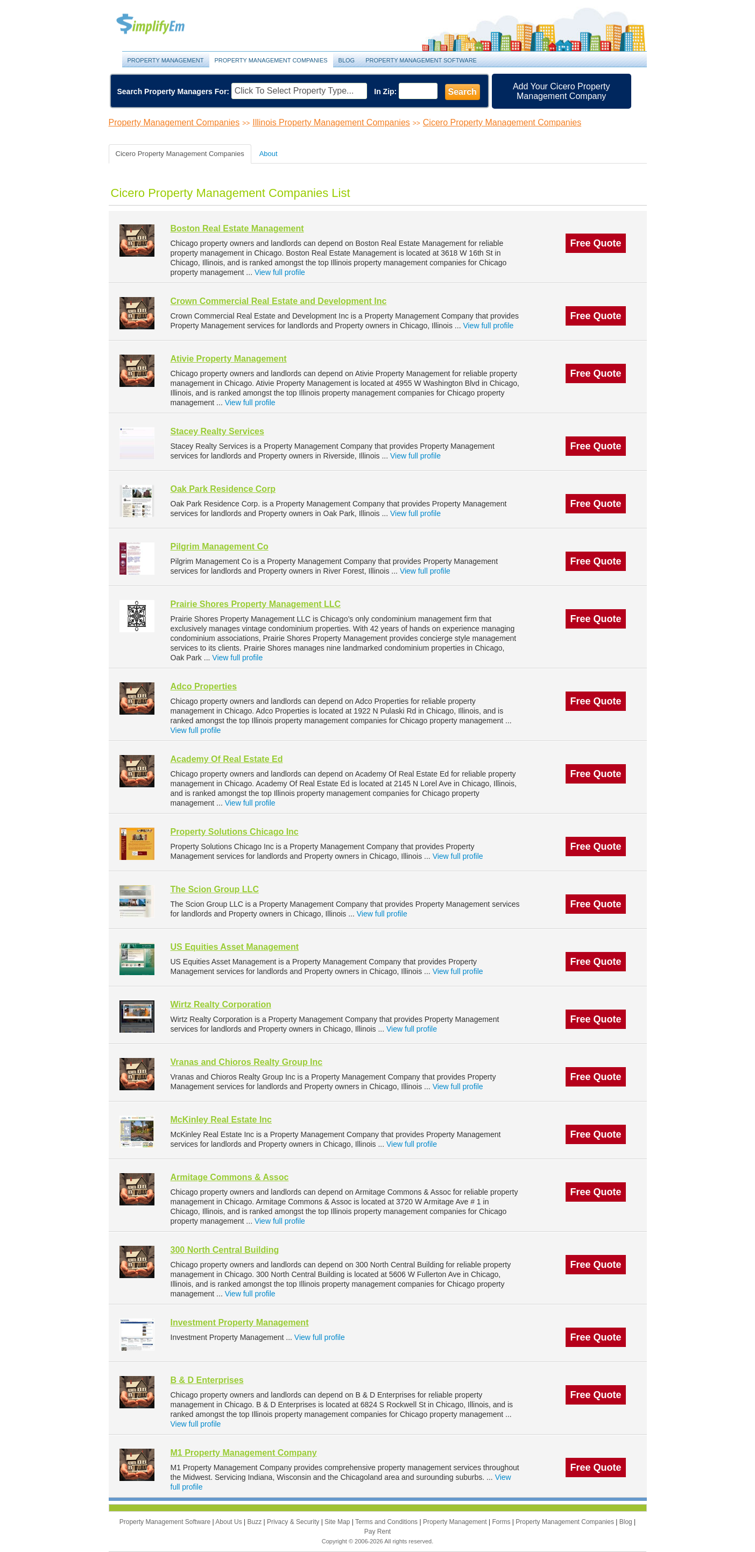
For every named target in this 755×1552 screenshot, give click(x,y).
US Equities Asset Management (235, 946)
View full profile (280, 272)
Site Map (338, 1522)
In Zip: (385, 91)
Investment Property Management (240, 1322)
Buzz (255, 1522)
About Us (229, 1522)
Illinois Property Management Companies (331, 122)
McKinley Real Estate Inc (221, 1119)
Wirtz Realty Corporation (221, 1004)
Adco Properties (204, 686)
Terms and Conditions (387, 1522)
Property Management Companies (271, 60)
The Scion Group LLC (215, 889)
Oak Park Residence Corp (223, 488)
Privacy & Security (294, 1522)
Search (462, 91)
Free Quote (595, 243)
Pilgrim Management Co (220, 546)
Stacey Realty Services (217, 431)
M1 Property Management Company (244, 1452)
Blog (346, 60)
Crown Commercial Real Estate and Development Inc (279, 301)
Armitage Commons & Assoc (230, 1177)
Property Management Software (421, 60)
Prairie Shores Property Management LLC (256, 604)
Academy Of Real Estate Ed (227, 759)
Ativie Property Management (229, 358)
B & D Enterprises (207, 1380)
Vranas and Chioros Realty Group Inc (247, 1062)
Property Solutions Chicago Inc (235, 831)
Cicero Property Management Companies (502, 122)
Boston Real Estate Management (237, 228)
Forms (502, 1522)
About (268, 154)
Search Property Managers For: (173, 91)
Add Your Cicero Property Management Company (561, 91)
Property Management (162, 24)
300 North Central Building (225, 1249)
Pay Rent (377, 1531)
